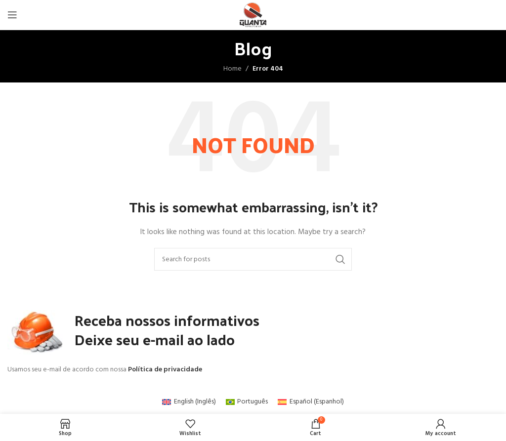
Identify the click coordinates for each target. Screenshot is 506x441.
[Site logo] (253, 15)
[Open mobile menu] (12, 15)
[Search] (253, 259)
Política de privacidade (165, 369)
